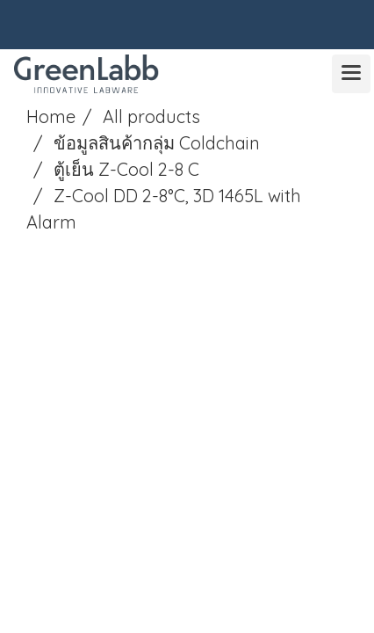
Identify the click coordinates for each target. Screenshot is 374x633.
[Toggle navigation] (351, 74)
